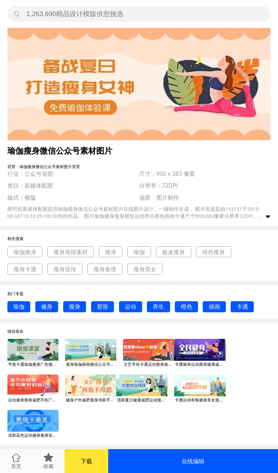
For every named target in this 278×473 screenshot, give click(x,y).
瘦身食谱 (104, 269)
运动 (130, 306)
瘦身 (110, 252)
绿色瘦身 (213, 252)
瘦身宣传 (64, 269)
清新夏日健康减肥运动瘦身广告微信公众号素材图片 (142, 400)
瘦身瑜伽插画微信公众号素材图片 (91, 364)
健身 (46, 306)
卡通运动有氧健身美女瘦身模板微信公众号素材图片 (200, 400)
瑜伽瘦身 (24, 252)
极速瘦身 (173, 252)
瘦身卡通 (24, 269)
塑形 (102, 306)
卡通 (242, 306)
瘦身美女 (144, 269)
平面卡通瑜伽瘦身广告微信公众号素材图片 (33, 364)
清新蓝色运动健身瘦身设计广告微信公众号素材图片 (33, 435)
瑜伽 (139, 252)
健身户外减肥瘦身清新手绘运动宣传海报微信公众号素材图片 (91, 400)
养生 (158, 306)
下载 (86, 461)
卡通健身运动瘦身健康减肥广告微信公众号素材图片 (200, 364)
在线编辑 (193, 461)
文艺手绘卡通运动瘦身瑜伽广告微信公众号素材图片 (149, 364)
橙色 (186, 306)
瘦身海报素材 (70, 252)
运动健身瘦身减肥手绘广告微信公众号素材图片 (33, 400)
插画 (214, 306)
